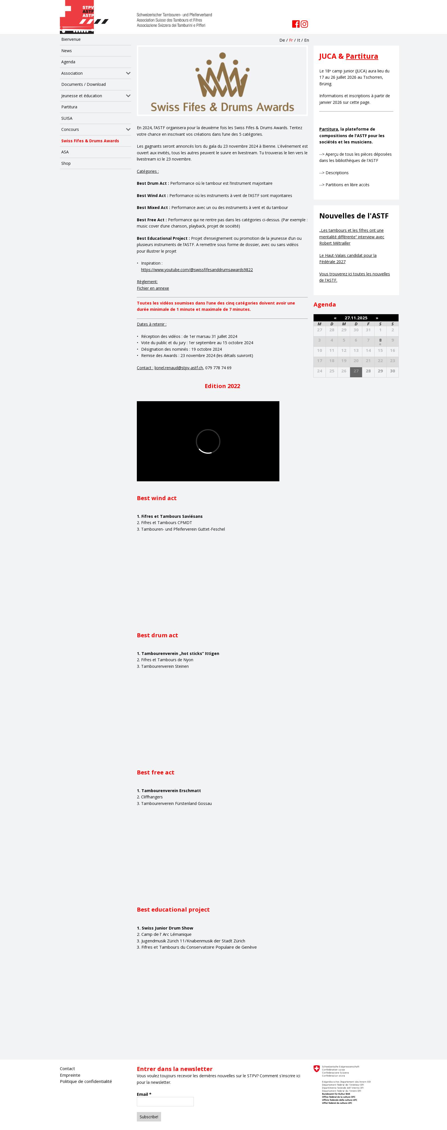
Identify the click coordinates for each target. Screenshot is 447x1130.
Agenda (68, 61)
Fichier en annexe (153, 288)
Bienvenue (71, 39)
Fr (291, 40)
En (306, 40)
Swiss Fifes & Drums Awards (90, 140)
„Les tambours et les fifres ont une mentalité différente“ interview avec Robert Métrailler (351, 237)
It (298, 40)
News (66, 50)
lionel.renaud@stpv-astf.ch (179, 367)
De (282, 40)
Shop (66, 163)
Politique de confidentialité (86, 1081)
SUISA (66, 118)
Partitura (69, 106)
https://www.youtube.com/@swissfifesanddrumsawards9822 (197, 269)
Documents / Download (83, 84)
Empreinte (70, 1075)
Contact (67, 1068)
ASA (65, 152)
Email (144, 1094)
